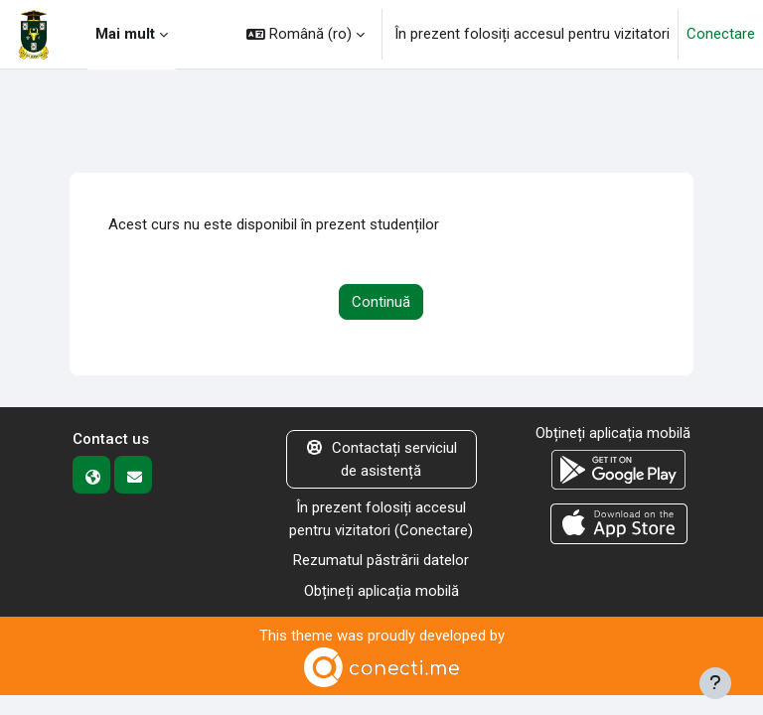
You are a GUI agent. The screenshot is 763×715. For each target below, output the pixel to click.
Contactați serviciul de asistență (382, 459)
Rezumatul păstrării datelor (381, 560)
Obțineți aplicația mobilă (381, 591)
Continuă (381, 302)
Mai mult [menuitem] (125, 34)
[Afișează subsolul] (715, 683)
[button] (305, 34)
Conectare (721, 34)
